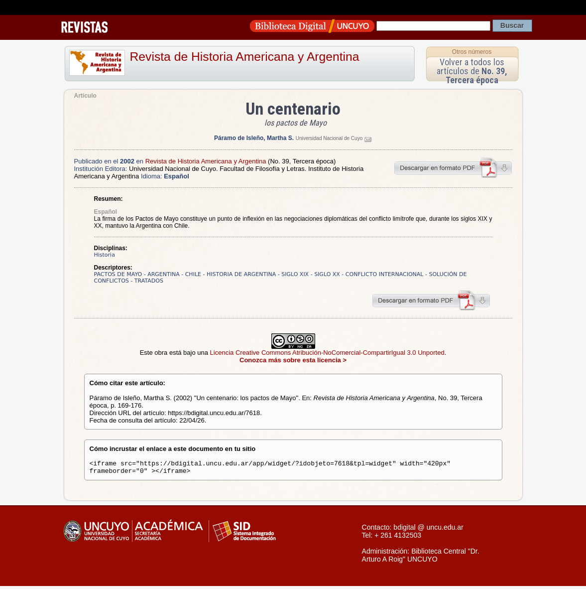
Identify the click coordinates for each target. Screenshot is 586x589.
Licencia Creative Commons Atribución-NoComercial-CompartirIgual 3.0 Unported (327, 352)
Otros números (471, 51)
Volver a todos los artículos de (472, 71)
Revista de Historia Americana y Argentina (244, 56)
